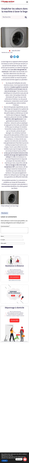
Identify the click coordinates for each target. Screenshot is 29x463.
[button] (27, 2)
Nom (2, 237)
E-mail (3, 241)
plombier (23, 184)
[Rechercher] (26, 17)
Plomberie (4, 213)
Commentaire (5, 226)
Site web (3, 244)
